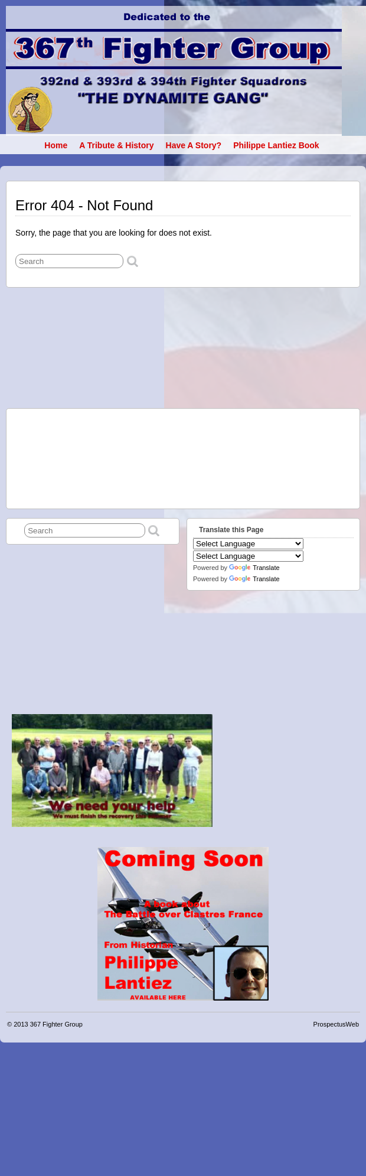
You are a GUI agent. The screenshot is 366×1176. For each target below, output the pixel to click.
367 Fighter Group (56, 1024)
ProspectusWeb (336, 1024)
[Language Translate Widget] (248, 543)
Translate (254, 567)
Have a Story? (194, 145)
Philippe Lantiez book (276, 145)
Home (55, 145)
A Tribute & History (116, 145)
